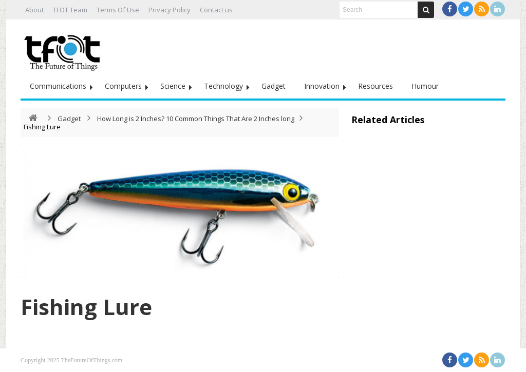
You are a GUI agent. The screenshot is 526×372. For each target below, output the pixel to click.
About (34, 9)
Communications (58, 86)
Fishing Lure (86, 306)
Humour (425, 86)
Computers (123, 86)
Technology (223, 86)
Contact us (216, 9)
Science (172, 86)
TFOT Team (70, 9)
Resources (375, 86)
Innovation (322, 86)
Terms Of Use (118, 9)
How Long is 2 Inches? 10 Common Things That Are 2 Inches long (195, 118)
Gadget (273, 86)
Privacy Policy (169, 9)
